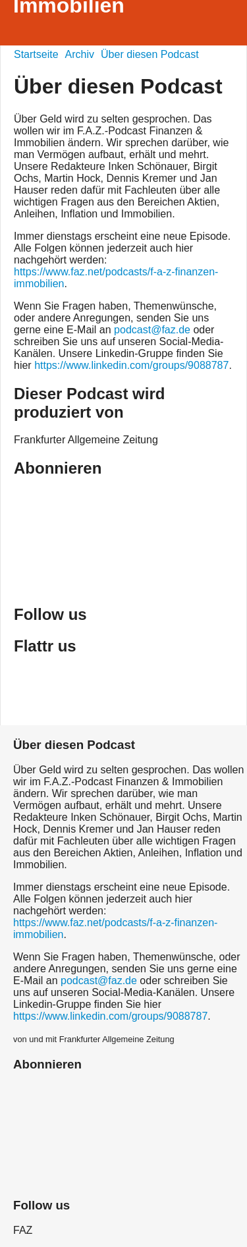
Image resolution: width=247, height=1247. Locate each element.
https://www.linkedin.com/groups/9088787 (131, 365)
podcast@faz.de (152, 329)
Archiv (79, 54)
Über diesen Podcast (150, 54)
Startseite (36, 54)
